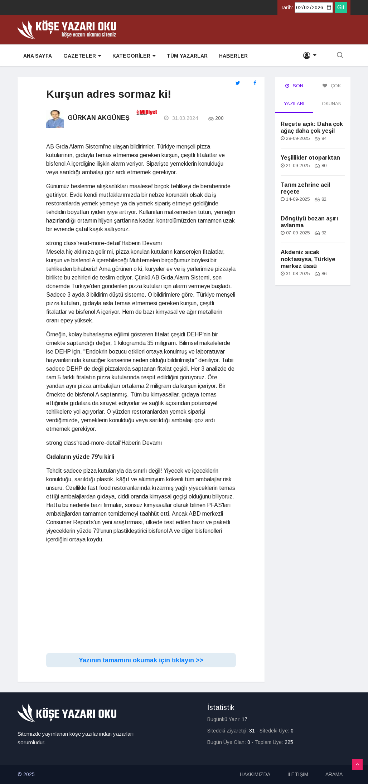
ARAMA (334, 774)
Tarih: (286, 7)
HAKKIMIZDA (255, 774)
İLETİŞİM (297, 774)
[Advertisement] (141, 599)
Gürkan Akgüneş (99, 117)
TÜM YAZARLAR (187, 56)
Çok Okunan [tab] (332, 94)
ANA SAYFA (37, 56)
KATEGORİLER (133, 56)
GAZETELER (82, 56)
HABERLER (233, 56)
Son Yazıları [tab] (294, 94)
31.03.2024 (181, 118)
